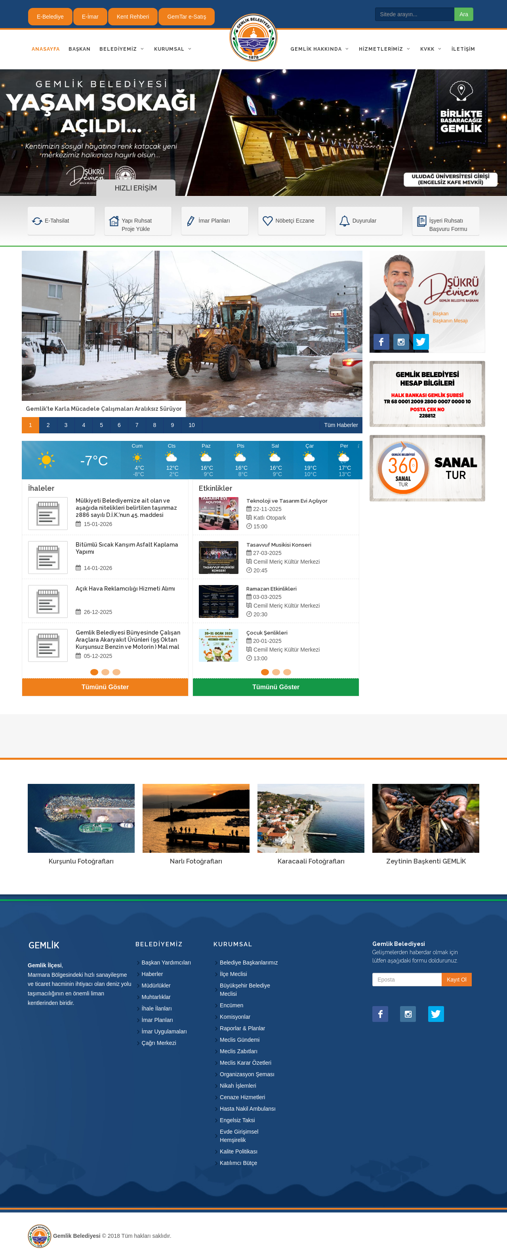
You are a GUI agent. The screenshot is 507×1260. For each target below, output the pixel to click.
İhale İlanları (157, 1008)
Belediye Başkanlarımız (249, 962)
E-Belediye (50, 16)
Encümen (231, 1005)
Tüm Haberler (341, 425)
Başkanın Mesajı (450, 321)
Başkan (441, 313)
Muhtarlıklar (156, 997)
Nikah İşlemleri (238, 1086)
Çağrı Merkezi (159, 1043)
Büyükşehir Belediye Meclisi (245, 989)
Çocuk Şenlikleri (267, 633)
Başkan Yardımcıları (166, 962)
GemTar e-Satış (186, 16)
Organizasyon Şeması (247, 1074)
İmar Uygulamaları (164, 1031)
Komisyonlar (235, 1017)
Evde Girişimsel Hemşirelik (239, 1135)
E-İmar (90, 16)
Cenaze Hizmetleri (242, 1097)
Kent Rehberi (133, 16)
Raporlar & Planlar (242, 1028)
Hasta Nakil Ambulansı (248, 1109)
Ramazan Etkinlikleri (271, 589)
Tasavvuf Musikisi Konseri (278, 545)
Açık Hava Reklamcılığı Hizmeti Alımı (125, 588)
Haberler (152, 974)
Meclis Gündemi (239, 1040)
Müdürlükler (156, 985)
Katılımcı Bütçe (238, 1163)
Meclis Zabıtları (238, 1051)
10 (192, 425)
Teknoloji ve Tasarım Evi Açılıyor (287, 501)
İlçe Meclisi (233, 974)
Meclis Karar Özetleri (245, 1063)
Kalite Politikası (238, 1151)
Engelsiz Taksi (237, 1120)
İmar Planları (157, 1020)
